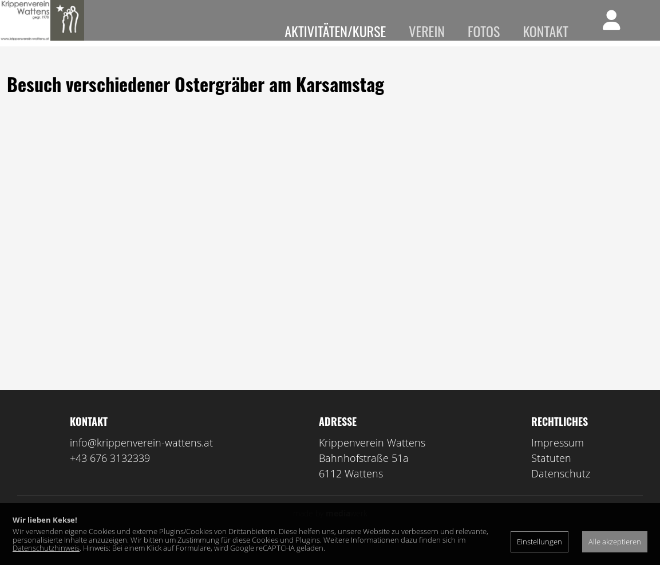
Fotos (484, 31)
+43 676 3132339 (110, 474)
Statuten (551, 474)
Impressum (557, 459)
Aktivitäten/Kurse (335, 31)
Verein (427, 31)
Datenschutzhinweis (46, 548)
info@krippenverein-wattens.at (141, 459)
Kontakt (545, 31)
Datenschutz (560, 490)
